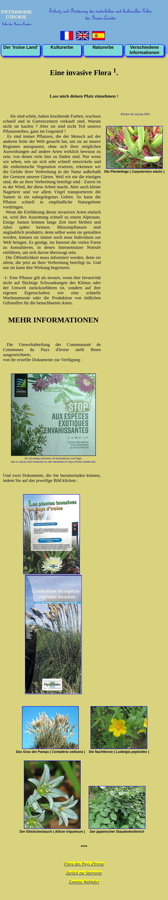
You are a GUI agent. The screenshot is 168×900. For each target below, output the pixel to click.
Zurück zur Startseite (84, 873)
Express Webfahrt (84, 882)
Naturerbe (103, 47)
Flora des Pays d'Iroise (84, 864)
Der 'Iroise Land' (20, 47)
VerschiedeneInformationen (144, 50)
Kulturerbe (62, 47)
